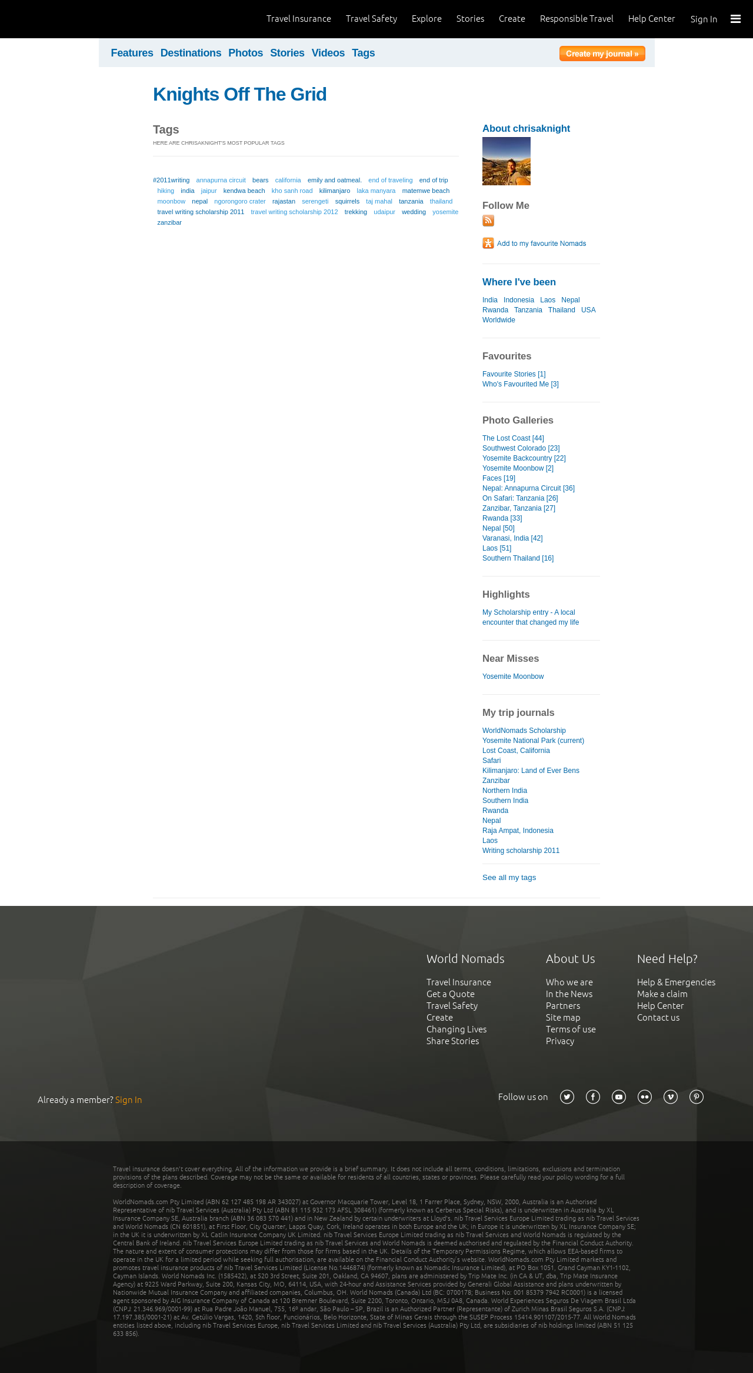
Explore (427, 19)
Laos (547, 300)
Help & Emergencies (676, 982)
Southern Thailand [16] (518, 558)
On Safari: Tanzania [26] (520, 498)
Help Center (651, 19)
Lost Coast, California (516, 751)
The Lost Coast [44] (513, 438)
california (288, 180)
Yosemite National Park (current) (533, 741)
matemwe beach (426, 190)
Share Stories (453, 1041)
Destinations (191, 53)
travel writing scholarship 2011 (200, 211)
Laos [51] (496, 548)
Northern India (504, 791)
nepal (200, 201)
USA (588, 310)
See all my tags (509, 877)
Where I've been (519, 282)
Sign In (704, 19)
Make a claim (662, 994)
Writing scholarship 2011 (520, 851)
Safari (491, 761)
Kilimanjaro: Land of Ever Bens (530, 771)
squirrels (347, 201)
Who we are (569, 982)
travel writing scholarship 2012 (294, 211)
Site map (563, 1017)
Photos (245, 53)
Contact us (658, 1017)
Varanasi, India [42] (512, 538)
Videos (328, 53)
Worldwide (498, 320)
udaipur (384, 211)
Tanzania (528, 310)
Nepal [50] (498, 528)
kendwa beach (244, 190)
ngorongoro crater (239, 201)
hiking (165, 190)
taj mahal (379, 201)
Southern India (505, 801)
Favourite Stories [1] (514, 374)
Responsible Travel (577, 19)
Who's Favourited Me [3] (520, 384)
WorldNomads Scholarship (524, 731)
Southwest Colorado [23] (521, 448)
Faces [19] (498, 478)
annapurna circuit (221, 180)
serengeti (315, 201)
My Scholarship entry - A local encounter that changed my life (530, 617)
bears (260, 180)
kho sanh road (292, 190)
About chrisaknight (526, 128)
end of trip (433, 180)
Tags (363, 53)
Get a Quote (451, 994)
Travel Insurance (298, 19)
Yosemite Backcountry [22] (524, 458)
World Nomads (62, 19)
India (490, 300)
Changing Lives (457, 1029)
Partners (563, 1006)
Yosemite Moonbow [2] (518, 468)
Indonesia (519, 300)
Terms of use (571, 1029)
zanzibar (169, 222)
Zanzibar (496, 781)
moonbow (171, 201)
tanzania (411, 201)
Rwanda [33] (502, 518)
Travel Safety (371, 19)
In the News (569, 994)
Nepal (570, 300)
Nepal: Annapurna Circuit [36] (528, 488)
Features (132, 53)
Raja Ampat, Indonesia (518, 831)
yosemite (445, 211)
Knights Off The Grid (239, 94)
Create (512, 19)
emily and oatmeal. (335, 180)
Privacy (560, 1041)
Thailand (561, 310)
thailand (441, 201)
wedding (414, 211)
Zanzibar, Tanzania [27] (518, 508)
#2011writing (171, 180)
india (187, 190)
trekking (356, 211)
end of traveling (390, 180)
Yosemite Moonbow (513, 676)
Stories (470, 19)
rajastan (283, 201)
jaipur (209, 190)
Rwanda (495, 310)
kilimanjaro (335, 190)
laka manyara (375, 190)
